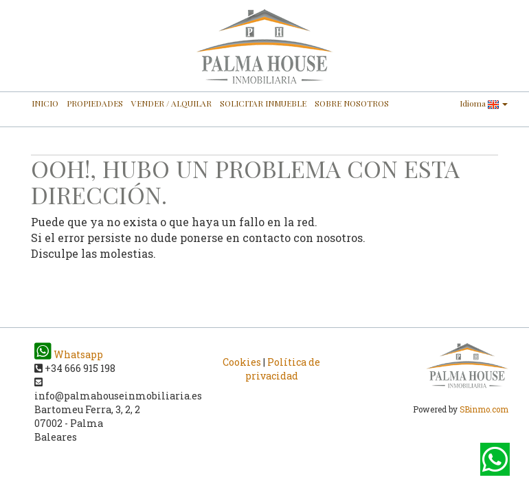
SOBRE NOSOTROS (352, 103)
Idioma (484, 104)
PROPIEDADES (95, 103)
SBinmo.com (484, 409)
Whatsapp (68, 354)
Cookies (242, 361)
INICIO (45, 103)
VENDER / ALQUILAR (171, 103)
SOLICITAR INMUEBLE (263, 103)
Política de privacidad (283, 368)
